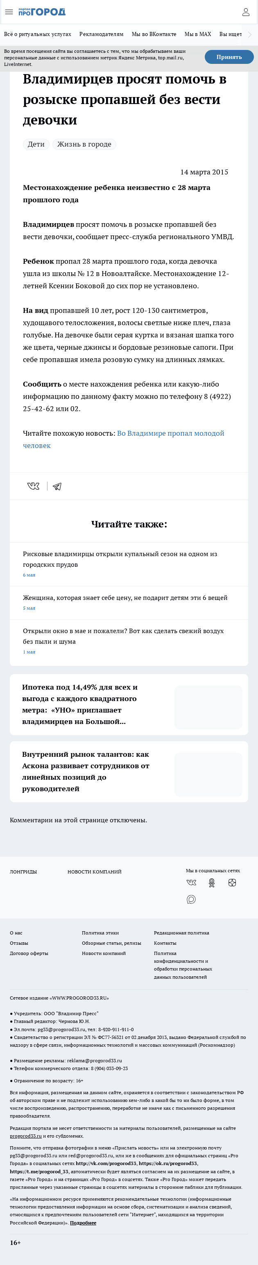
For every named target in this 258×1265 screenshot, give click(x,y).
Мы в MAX (198, 34)
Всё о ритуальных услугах (37, 34)
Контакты (165, 943)
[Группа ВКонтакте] (191, 883)
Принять (229, 57)
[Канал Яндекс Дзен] (232, 883)
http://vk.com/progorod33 (106, 1163)
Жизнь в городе (84, 144)
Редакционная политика (181, 933)
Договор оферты (29, 953)
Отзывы (19, 943)
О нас (16, 933)
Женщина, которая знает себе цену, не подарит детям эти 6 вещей (129, 603)
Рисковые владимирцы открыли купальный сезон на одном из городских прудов (129, 565)
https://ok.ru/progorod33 (168, 1163)
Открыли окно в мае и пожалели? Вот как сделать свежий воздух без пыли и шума (129, 642)
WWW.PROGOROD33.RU (79, 998)
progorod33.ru (26, 1136)
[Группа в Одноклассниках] (211, 883)
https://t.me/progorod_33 (39, 1171)
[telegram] (60, 486)
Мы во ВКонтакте (154, 34)
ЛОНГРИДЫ (23, 872)
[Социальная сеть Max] (191, 899)
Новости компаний (104, 953)
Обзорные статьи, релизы (111, 943)
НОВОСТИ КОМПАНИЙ (95, 872)
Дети (36, 144)
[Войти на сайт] (246, 12)
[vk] (34, 486)
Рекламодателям (101, 34)
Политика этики (100, 933)
